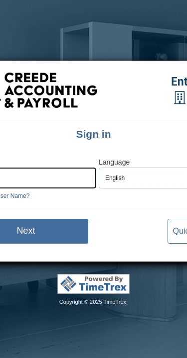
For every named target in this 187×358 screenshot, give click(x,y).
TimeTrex (114, 302)
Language (114, 162)
